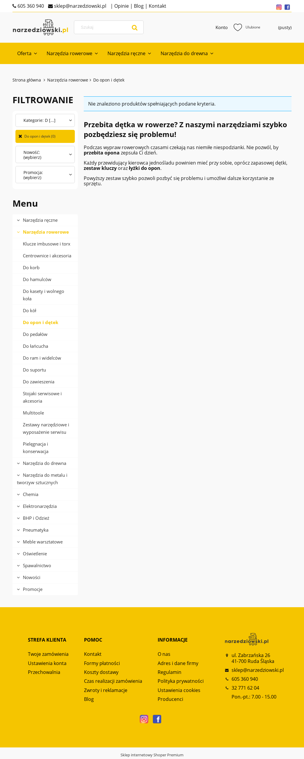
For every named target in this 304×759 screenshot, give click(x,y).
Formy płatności (102, 663)
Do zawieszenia (38, 382)
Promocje (32, 589)
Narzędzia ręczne (40, 220)
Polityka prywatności (181, 681)
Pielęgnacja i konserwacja (35, 447)
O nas (164, 654)
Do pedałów (35, 334)
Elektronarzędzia (40, 506)
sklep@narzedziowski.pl (79, 6)
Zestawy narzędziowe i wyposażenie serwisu (46, 428)
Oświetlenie (35, 554)
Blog (138, 6)
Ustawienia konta (47, 663)
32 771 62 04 (245, 688)
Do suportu (34, 370)
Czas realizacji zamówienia (113, 681)
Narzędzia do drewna (44, 463)
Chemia (30, 494)
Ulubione (247, 27)
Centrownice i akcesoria (47, 256)
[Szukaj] (135, 27)
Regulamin (169, 672)
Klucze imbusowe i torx (46, 244)
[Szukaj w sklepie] (109, 27)
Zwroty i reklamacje (105, 690)
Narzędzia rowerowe (46, 232)
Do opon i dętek (40, 322)
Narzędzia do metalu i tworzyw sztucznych (42, 478)
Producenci (170, 699)
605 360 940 (30, 6)
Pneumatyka (35, 530)
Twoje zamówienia (48, 654)
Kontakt (157, 6)
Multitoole (33, 413)
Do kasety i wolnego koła (43, 295)
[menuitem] (27, 53)
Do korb (31, 267)
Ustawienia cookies (179, 690)
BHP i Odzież (36, 518)
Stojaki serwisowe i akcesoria (42, 397)
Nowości (31, 577)
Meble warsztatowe (43, 542)
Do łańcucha (35, 346)
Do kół (29, 310)
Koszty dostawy (101, 672)
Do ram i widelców (42, 358)
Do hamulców (37, 279)
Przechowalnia (44, 672)
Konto (222, 27)
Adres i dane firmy (178, 663)
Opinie (121, 6)
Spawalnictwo (37, 565)
